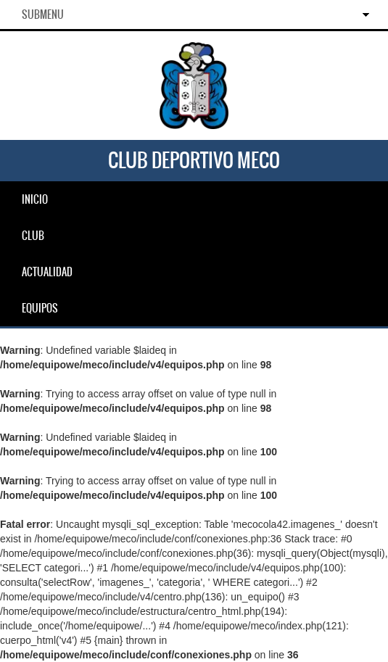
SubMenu (43, 14)
